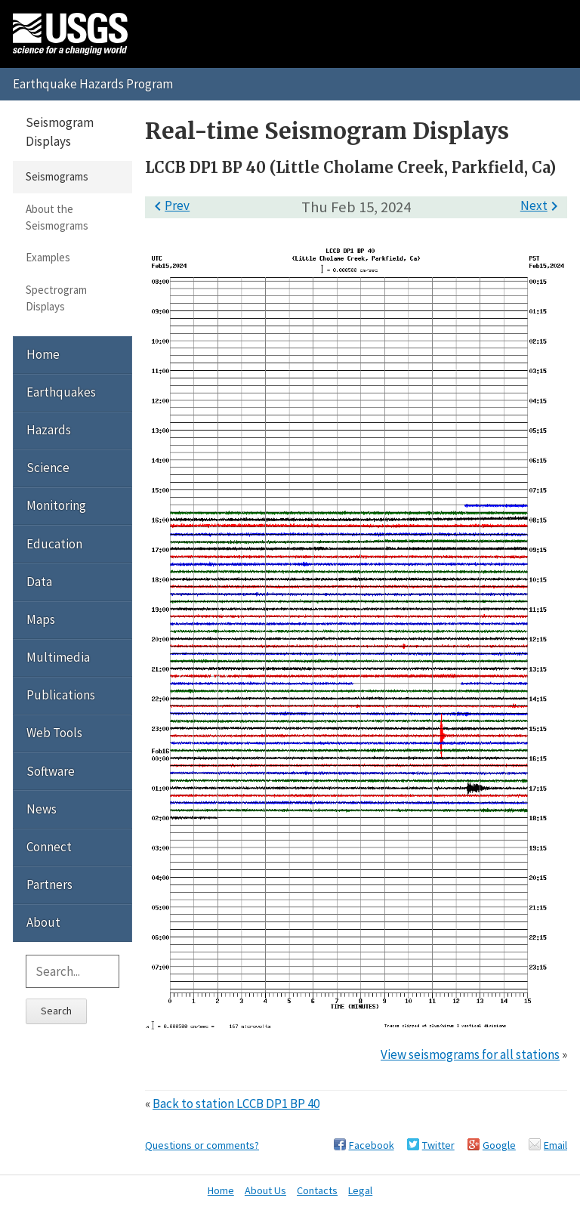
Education (54, 544)
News (41, 809)
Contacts (317, 1190)
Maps (40, 619)
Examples (48, 257)
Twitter (438, 1145)
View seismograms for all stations (470, 1054)
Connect (49, 846)
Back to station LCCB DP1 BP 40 (236, 1103)
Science (47, 467)
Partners (49, 884)
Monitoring (56, 505)
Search (56, 1010)
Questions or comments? (202, 1145)
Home (43, 354)
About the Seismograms (57, 217)
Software (50, 771)
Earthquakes (61, 392)
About (43, 922)
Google (499, 1145)
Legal (360, 1190)
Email (555, 1145)
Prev (169, 205)
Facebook (371, 1145)
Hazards (48, 429)
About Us (265, 1190)
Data (39, 581)
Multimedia (58, 657)
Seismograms (57, 176)
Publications (60, 695)
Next (541, 205)
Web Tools (54, 732)
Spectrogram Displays (56, 297)
